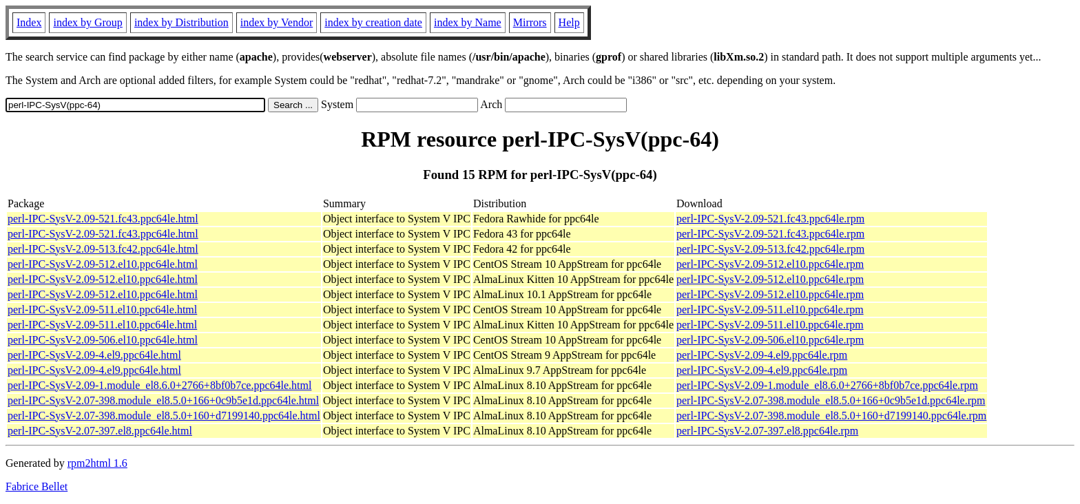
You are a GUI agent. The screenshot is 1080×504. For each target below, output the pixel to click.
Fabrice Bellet (37, 486)
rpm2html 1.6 (97, 463)
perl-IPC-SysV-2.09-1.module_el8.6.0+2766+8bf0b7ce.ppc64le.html (159, 385)
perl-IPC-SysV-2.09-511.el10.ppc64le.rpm (770, 309)
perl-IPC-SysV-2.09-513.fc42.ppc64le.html (103, 249)
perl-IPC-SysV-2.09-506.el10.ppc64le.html (103, 340)
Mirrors (530, 22)
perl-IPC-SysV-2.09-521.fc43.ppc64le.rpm (770, 218)
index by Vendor (276, 22)
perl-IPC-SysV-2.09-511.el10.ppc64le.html (102, 309)
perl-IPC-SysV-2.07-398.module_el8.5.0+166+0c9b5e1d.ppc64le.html (163, 400)
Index (29, 22)
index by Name (467, 22)
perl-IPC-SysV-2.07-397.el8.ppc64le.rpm (767, 431)
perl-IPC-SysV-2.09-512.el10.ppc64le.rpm (770, 264)
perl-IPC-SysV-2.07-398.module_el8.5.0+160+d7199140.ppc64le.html (164, 415)
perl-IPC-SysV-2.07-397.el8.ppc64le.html (100, 431)
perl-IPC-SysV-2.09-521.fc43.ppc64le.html (103, 218)
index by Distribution (181, 22)
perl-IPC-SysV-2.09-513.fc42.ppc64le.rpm (770, 249)
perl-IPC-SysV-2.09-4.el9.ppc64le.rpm (761, 355)
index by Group (87, 22)
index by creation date (373, 22)
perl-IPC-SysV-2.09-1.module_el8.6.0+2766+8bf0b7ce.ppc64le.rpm (827, 385)
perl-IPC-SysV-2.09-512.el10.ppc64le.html (103, 264)
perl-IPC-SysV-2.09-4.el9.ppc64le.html (94, 355)
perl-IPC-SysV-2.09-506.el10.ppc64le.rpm (770, 340)
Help (569, 22)
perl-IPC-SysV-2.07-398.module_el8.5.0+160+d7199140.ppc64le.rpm (831, 415)
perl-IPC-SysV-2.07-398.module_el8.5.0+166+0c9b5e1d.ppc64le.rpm (831, 400)
